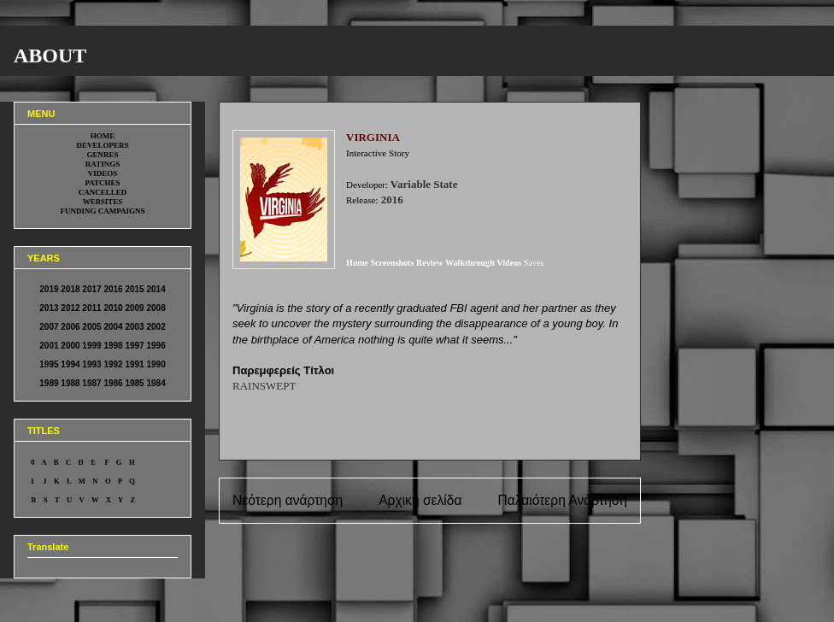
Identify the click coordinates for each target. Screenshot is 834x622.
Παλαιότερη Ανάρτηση (562, 500)
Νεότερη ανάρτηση (287, 500)
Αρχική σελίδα (420, 500)
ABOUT (50, 55)
